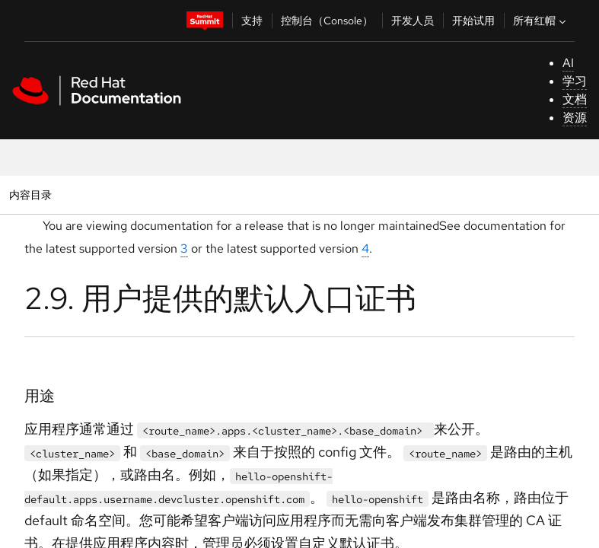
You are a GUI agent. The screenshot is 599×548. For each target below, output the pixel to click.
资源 (574, 118)
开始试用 (473, 20)
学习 (574, 81)
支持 (252, 20)
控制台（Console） (327, 20)
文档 (574, 99)
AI (568, 63)
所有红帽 (541, 20)
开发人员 (412, 20)
